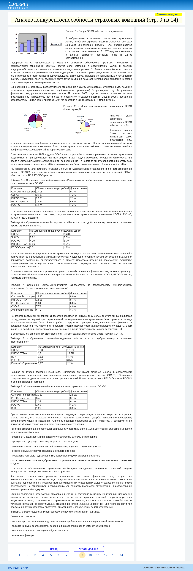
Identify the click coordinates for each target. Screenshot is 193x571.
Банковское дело (168, 14)
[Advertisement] (160, 73)
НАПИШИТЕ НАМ (18, 567)
